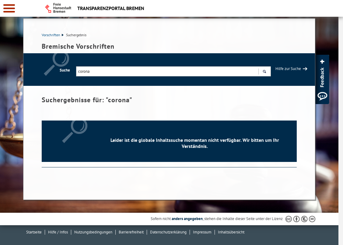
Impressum (202, 232)
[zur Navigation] (9, 8)
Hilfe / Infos (58, 232)
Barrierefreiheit (131, 232)
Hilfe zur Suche (288, 68)
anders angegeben (187, 218)
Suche (65, 70)
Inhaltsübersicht (231, 232)
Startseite (34, 232)
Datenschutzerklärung (168, 232)
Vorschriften (53, 35)
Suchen (264, 72)
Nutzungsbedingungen (93, 232)
